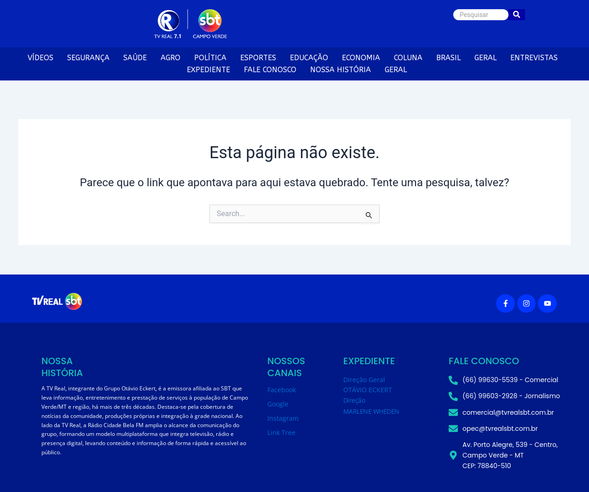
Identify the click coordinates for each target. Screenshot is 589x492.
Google (278, 404)
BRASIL (448, 57)
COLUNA (408, 57)
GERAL (485, 57)
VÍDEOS (40, 57)
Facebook (281, 389)
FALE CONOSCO (270, 69)
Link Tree (281, 432)
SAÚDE (135, 57)
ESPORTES (258, 57)
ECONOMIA (361, 57)
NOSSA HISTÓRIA (340, 69)
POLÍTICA (210, 57)
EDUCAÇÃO (309, 57)
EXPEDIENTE (208, 69)
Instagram (283, 418)
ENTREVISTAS (534, 57)
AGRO (170, 57)
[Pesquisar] (480, 14)
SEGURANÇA (88, 57)
